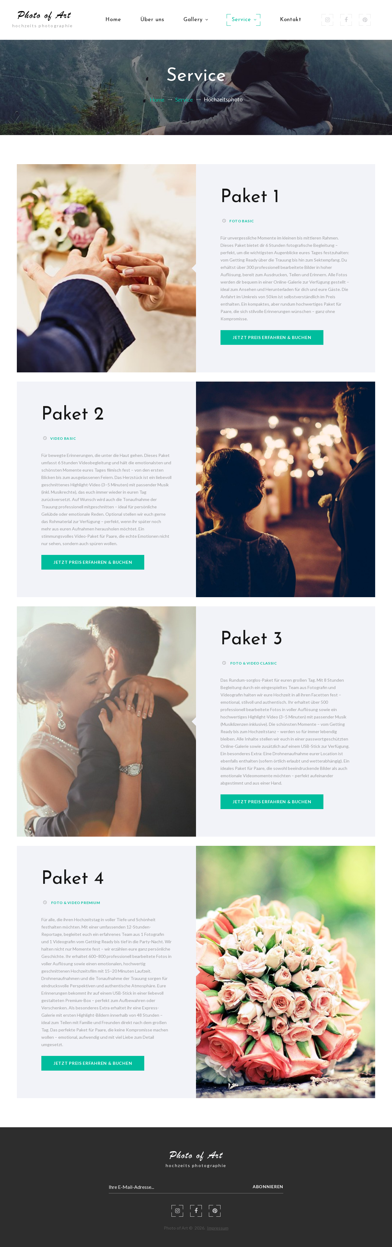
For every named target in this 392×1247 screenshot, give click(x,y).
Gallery (195, 20)
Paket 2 (72, 415)
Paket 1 (250, 197)
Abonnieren (268, 1186)
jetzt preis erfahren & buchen (272, 337)
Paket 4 (72, 879)
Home (113, 20)
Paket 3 (251, 640)
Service (243, 20)
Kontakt (290, 20)
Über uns (152, 20)
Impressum (217, 1227)
